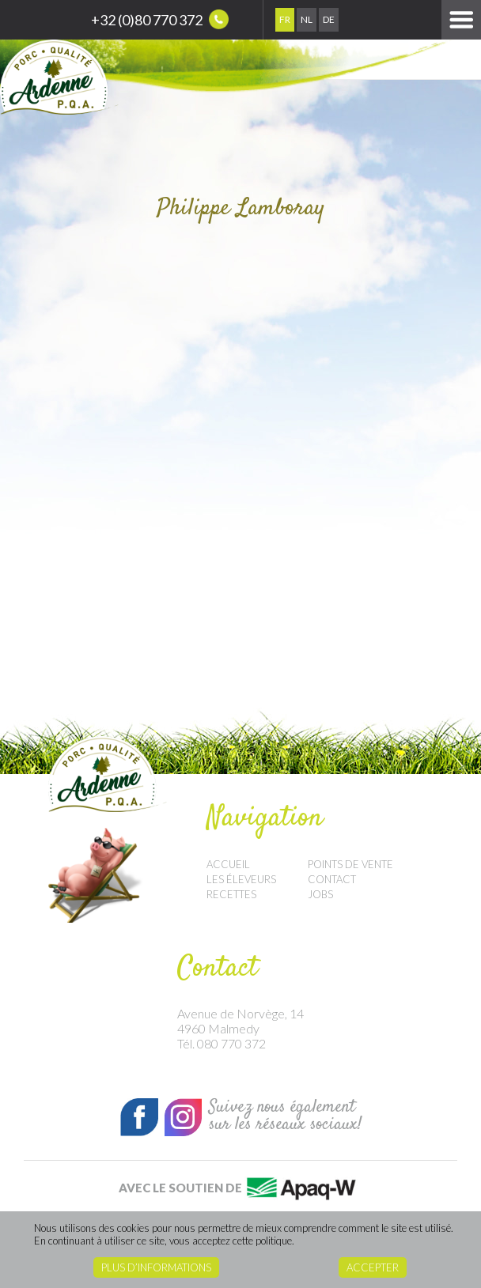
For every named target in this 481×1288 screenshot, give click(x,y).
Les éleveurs (241, 879)
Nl (306, 19)
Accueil (228, 864)
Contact (332, 879)
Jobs (320, 894)
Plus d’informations (156, 1267)
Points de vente (350, 864)
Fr (284, 19)
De (329, 19)
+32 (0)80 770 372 (160, 19)
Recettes (231, 894)
